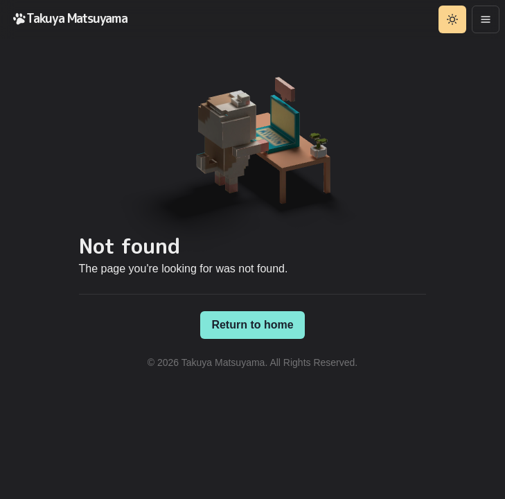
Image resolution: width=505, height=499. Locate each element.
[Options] (485, 19)
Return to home (252, 325)
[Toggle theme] (452, 19)
